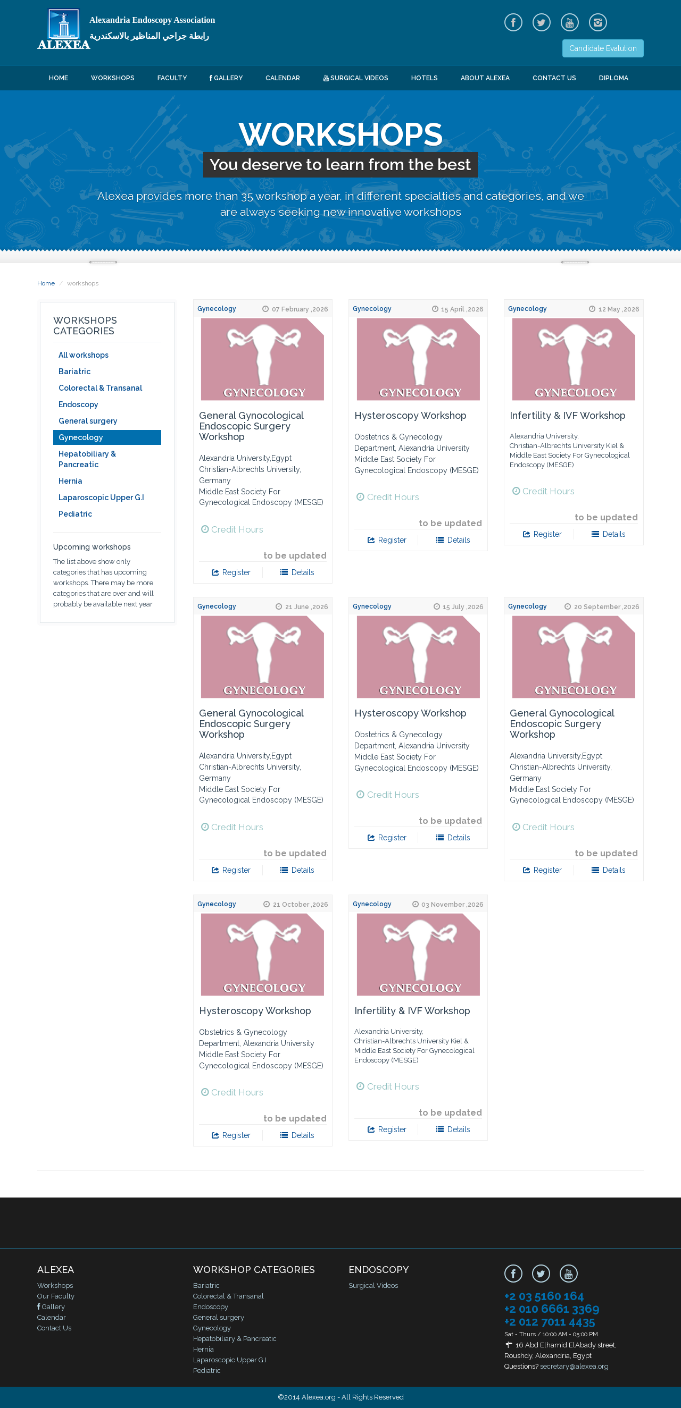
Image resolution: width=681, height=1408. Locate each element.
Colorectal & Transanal (100, 388)
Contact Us (554, 78)
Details (297, 572)
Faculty (172, 78)
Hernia (70, 481)
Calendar (282, 78)
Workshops (113, 78)
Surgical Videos (355, 78)
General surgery (88, 421)
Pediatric (75, 514)
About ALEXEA (485, 78)
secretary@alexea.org (574, 1366)
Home (58, 78)
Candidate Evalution (603, 48)
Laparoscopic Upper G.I (101, 497)
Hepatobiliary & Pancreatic (87, 459)
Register (230, 572)
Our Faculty (55, 1296)
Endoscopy (78, 404)
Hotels (424, 78)
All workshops (84, 355)
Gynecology (81, 437)
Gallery (226, 78)
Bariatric (74, 371)
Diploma (613, 78)
